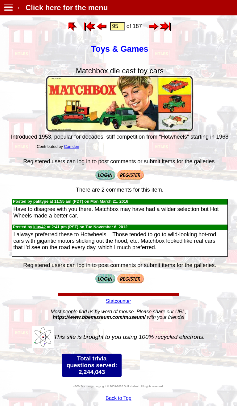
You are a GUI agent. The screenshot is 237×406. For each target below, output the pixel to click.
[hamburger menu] (8, 8)
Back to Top (118, 398)
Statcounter (118, 301)
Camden (71, 146)
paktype (40, 201)
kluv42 (39, 227)
